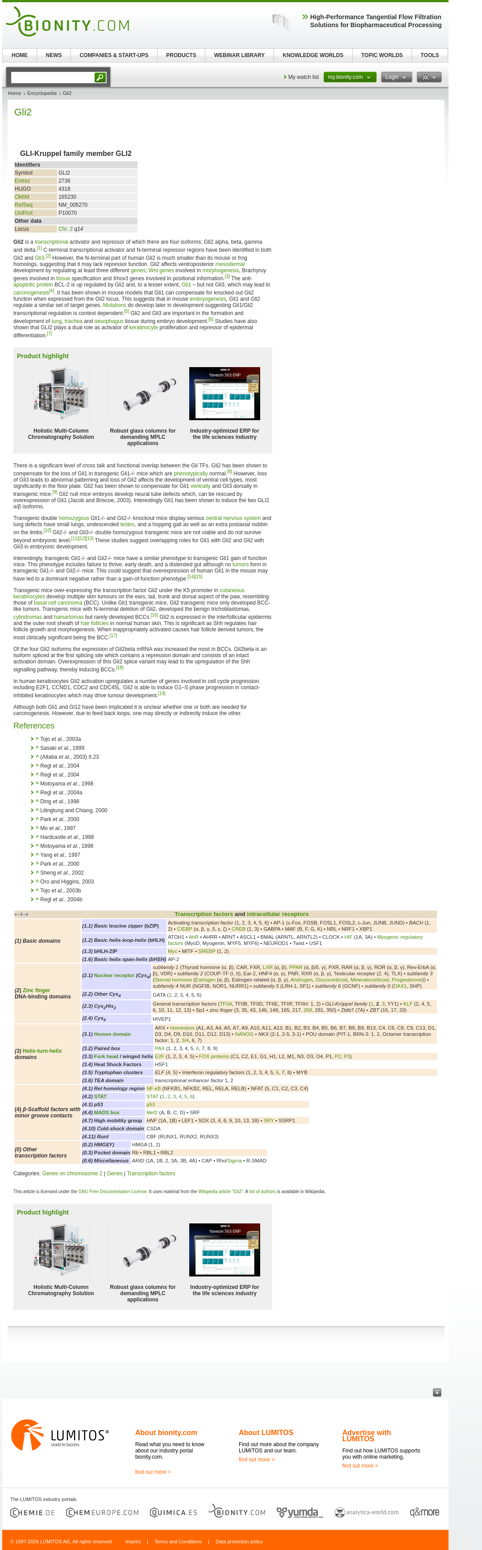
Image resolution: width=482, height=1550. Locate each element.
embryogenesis (208, 299)
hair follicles (95, 623)
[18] (120, 667)
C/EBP (184, 929)
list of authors (262, 1191)
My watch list (303, 77)
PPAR (296, 967)
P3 (347, 1056)
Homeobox (182, 1028)
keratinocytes (29, 596)
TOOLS (429, 55)
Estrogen (205, 979)
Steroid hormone (173, 979)
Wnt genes (161, 270)
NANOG (244, 1034)
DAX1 (400, 986)
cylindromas (27, 617)
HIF (349, 937)
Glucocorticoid (332, 979)
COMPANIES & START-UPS (113, 55)
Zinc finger (36, 990)
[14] (191, 576)
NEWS (54, 55)
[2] (48, 256)
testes (127, 524)
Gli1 (186, 285)
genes (138, 270)
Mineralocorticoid (369, 979)
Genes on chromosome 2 (72, 1173)
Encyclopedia (41, 93)
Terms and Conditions (178, 1541)
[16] (154, 615)
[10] (47, 530)
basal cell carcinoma (58, 603)
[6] (210, 319)
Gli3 (39, 258)
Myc (172, 951)
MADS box (107, 1112)
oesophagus (108, 321)
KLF (408, 1003)
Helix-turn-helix (42, 1051)
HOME (20, 55)
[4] (51, 290)
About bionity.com (166, 1432)
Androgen (301, 979)
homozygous (74, 518)
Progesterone (407, 979)
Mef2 (152, 1112)
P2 (338, 1056)
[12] (82, 538)
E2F (159, 1056)
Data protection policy (239, 1541)
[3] (227, 276)
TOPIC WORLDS (382, 55)
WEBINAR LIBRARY (239, 55)
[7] (49, 333)
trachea (74, 321)
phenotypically (191, 473)
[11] (75, 538)
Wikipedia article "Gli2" (220, 1191)
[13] (90, 538)
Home (14, 93)
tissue (63, 278)
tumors (241, 564)
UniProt (24, 213)
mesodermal (230, 264)
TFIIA (226, 1003)
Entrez (22, 181)
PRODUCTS (181, 55)
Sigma (234, 1160)
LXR (268, 967)
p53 (150, 1104)
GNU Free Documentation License (113, 1191)
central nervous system (233, 518)
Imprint (133, 1541)
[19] (162, 693)
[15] (199, 576)
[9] (54, 492)
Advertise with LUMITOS (366, 1436)
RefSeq (24, 205)
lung (56, 321)
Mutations (114, 305)
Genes (114, 1173)
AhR (194, 937)
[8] (229, 471)
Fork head (106, 1056)
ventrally (201, 486)
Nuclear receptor (114, 975)
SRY (269, 1120)
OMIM (22, 197)
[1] (39, 247)
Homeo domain (112, 1034)
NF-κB (153, 1088)
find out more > (153, 1472)
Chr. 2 (65, 229)
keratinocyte (143, 327)
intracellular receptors (278, 914)
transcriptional (51, 242)
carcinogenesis (31, 293)
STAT (100, 1096)
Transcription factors (204, 914)
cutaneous (232, 590)
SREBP (206, 951)
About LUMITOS (266, 1432)
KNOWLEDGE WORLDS (313, 55)
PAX (160, 1048)
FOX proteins (214, 1056)
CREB (239, 929)
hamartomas (69, 617)
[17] (113, 635)
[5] (126, 311)
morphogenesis (220, 270)
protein (45, 285)
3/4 (185, 1040)
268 (307, 1010)
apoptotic (24, 285)
